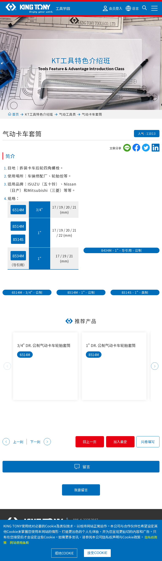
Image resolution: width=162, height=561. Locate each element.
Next (154, 366)
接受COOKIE (97, 553)
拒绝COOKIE (64, 553)
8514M (18, 226)
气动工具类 (67, 114)
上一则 (13, 441)
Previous (7, 366)
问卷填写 (148, 441)
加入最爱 (116, 441)
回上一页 (76, 441)
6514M (18, 209)
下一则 (40, 441)
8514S (18, 239)
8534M (18, 255)
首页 (13, 114)
